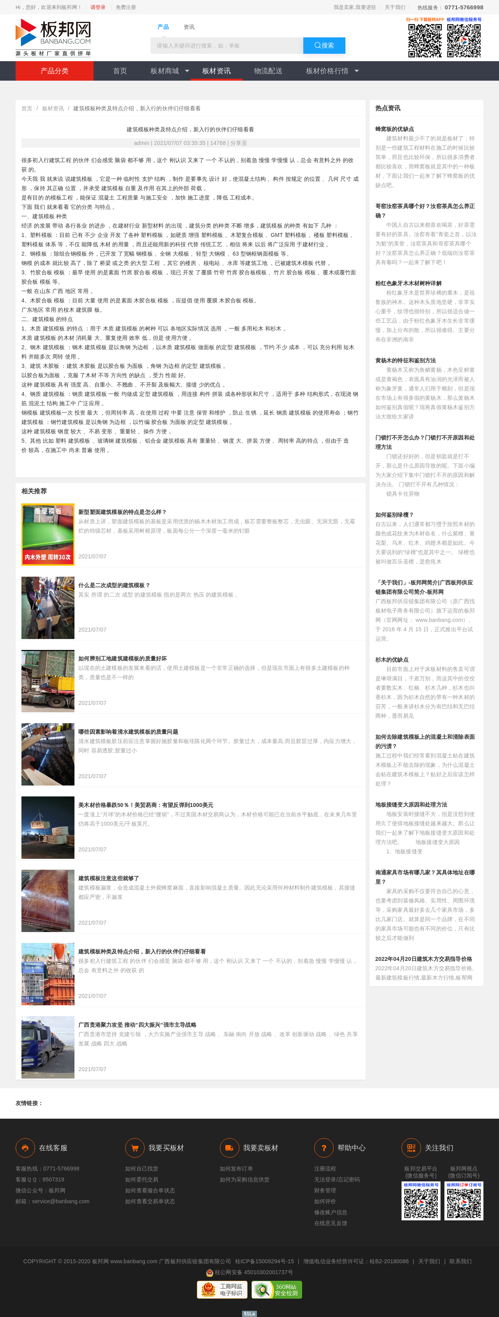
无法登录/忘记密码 (337, 1179)
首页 (120, 71)
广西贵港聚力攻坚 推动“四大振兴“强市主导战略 (137, 1025)
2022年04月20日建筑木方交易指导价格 (423, 959)
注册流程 (325, 1168)
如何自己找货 (141, 1168)
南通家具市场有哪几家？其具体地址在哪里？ (425, 877)
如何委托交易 (141, 1179)
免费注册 (126, 7)
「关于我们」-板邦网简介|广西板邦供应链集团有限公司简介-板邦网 (424, 587)
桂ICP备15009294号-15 (264, 1261)
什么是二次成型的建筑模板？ (114, 585)
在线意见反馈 (330, 1223)
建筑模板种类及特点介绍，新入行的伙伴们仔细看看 (142, 951)
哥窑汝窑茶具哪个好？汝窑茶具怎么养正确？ (425, 211)
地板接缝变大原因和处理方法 (411, 804)
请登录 (98, 7)
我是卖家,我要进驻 (355, 7)
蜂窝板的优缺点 (394, 129)
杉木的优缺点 (392, 660)
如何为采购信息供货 (245, 1179)
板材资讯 (216, 71)
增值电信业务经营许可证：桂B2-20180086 (356, 1261)
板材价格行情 (332, 71)
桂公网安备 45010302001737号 (249, 1273)
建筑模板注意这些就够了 (108, 878)
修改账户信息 (330, 1212)
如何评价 (325, 1201)
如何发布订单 (236, 1168)
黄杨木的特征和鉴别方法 (405, 360)
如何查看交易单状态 (150, 1201)
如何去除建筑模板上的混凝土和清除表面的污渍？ (425, 741)
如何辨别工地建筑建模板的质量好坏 (125, 658)
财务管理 (325, 1190)
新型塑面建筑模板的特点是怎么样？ (122, 512)
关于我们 (395, 7)
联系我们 (460, 1261)
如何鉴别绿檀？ (394, 515)
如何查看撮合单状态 (150, 1190)
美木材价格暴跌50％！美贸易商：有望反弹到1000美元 (145, 805)
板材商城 (169, 71)
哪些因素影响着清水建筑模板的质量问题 (128, 732)
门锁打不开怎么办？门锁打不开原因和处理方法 (425, 442)
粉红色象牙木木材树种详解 (408, 283)
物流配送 (268, 71)
